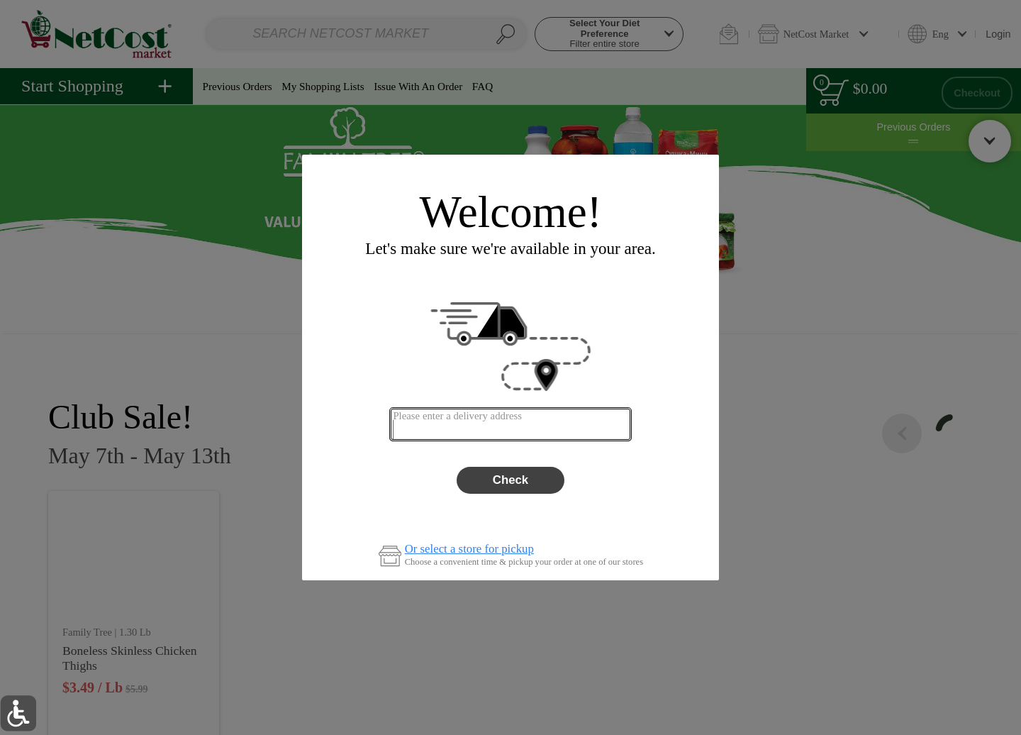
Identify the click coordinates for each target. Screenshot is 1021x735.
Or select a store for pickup (469, 549)
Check (510, 480)
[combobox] (510, 424)
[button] (18, 713)
